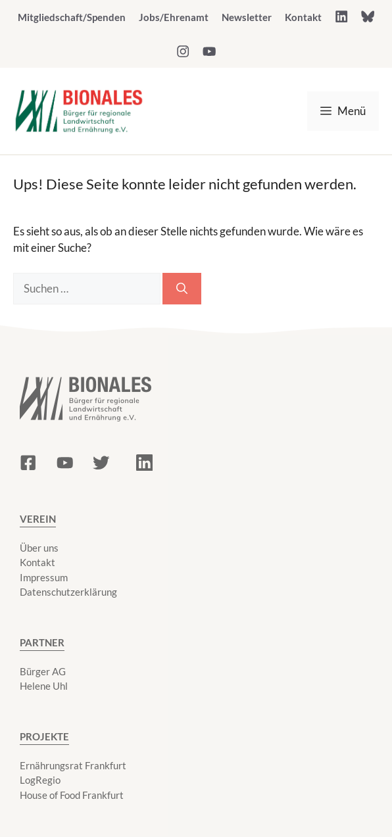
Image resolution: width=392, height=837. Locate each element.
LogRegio (40, 780)
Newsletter (247, 17)
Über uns (39, 548)
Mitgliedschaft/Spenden (72, 17)
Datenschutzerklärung (68, 592)
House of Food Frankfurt (72, 795)
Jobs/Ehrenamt (173, 17)
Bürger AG (43, 671)
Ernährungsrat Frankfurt (73, 765)
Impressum (44, 577)
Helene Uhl (44, 686)
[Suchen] (181, 288)
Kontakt (303, 17)
